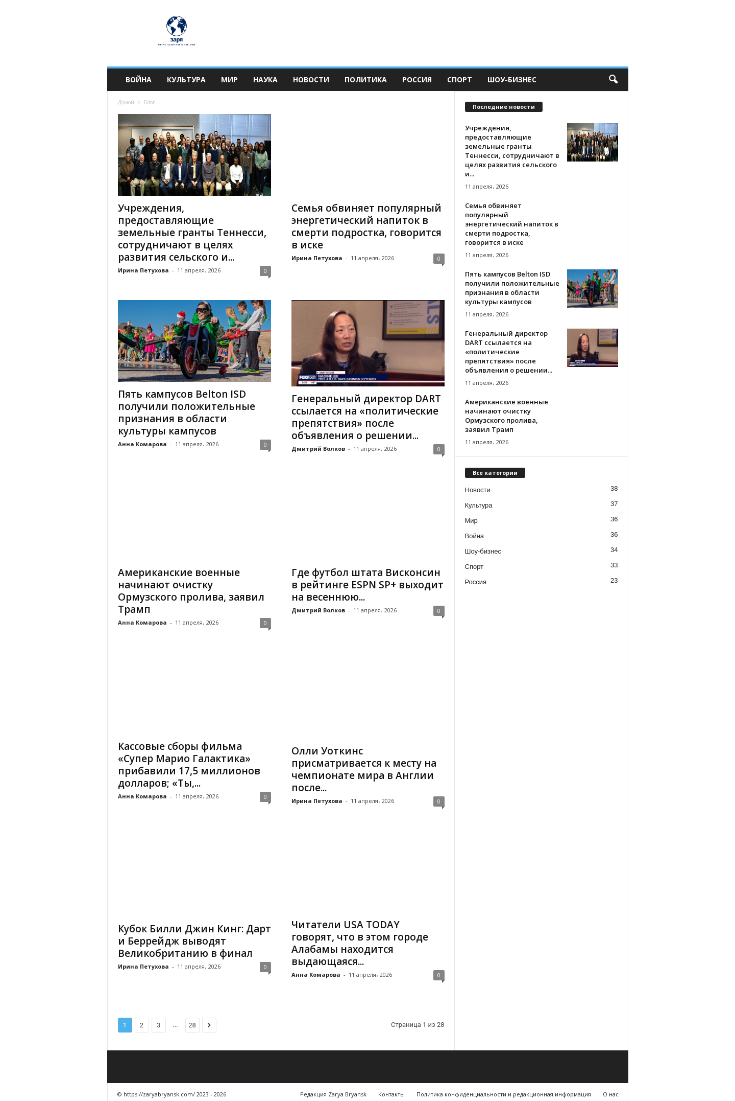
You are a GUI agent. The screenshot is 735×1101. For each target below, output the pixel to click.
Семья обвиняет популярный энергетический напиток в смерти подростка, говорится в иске (366, 226)
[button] (613, 79)
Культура (186, 79)
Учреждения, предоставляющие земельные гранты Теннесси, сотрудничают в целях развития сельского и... (192, 232)
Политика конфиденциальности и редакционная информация (503, 1089)
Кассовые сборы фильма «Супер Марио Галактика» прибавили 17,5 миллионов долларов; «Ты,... (189, 765)
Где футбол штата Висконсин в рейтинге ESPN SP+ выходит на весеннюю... (367, 585)
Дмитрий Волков (318, 448)
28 (192, 1020)
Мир (229, 79)
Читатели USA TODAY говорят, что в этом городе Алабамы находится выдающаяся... (359, 938)
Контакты (391, 1089)
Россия (417, 79)
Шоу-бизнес (511, 79)
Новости (311, 79)
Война (139, 79)
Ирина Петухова (143, 270)
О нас (611, 1089)
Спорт (459, 79)
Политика (366, 79)
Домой (126, 102)
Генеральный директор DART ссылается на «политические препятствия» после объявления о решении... (366, 417)
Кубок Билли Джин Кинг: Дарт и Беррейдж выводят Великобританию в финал (194, 932)
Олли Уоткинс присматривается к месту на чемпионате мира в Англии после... (363, 765)
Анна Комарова (142, 444)
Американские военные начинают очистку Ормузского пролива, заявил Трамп (191, 591)
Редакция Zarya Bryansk (333, 1089)
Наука (265, 79)
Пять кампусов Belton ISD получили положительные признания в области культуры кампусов (186, 412)
